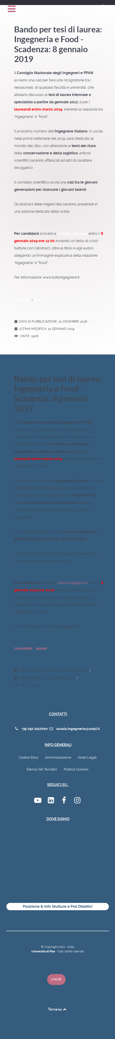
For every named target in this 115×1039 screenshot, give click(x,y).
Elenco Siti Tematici (42, 769)
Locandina (22, 299)
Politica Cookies (76, 769)
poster (39, 299)
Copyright (51, 947)
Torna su (57, 1009)
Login (56, 979)
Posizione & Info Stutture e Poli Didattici (57, 906)
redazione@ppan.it (72, 233)
